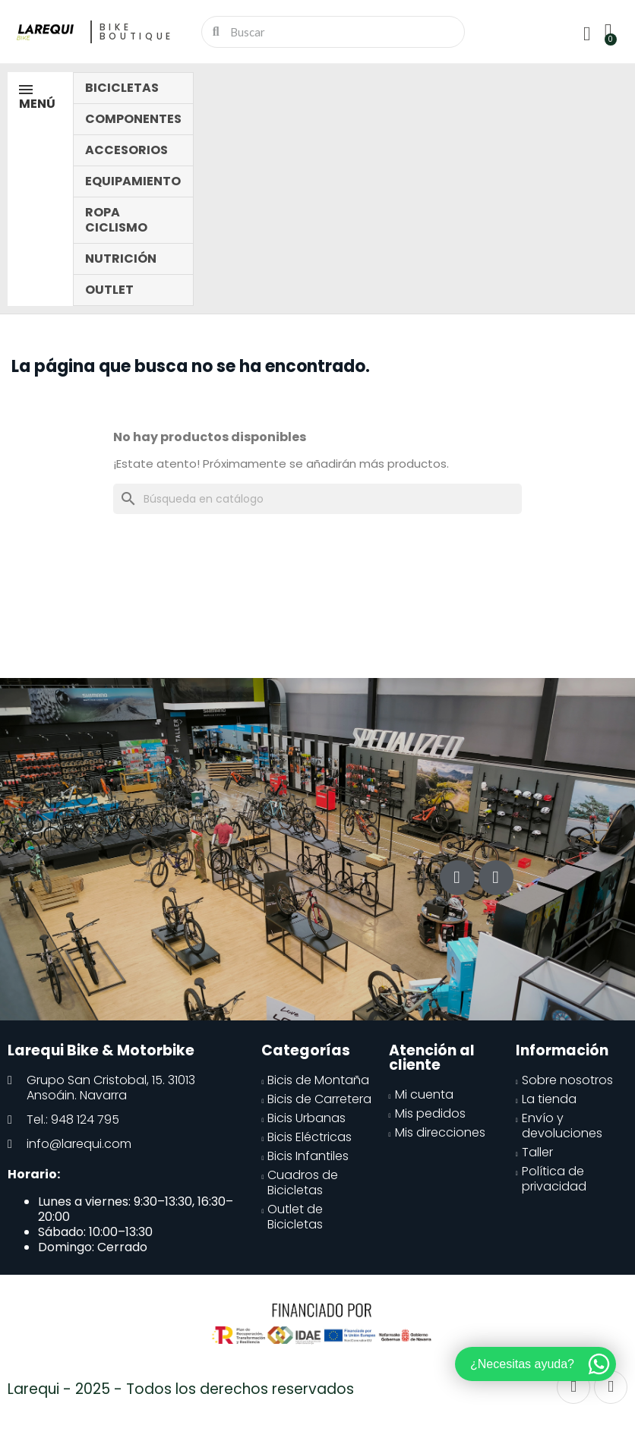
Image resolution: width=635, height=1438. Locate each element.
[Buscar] (317, 499)
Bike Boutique (137, 31)
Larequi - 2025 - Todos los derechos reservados (181, 1389)
